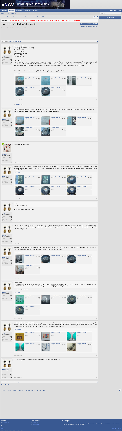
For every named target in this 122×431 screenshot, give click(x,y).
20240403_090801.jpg (56, 176)
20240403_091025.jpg (81, 186)
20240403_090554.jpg (56, 87)
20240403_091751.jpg (56, 255)
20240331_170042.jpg (81, 332)
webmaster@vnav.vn (6, 423)
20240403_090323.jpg (81, 77)
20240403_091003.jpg (56, 186)
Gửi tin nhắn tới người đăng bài (89, 26)
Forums (11, 10)
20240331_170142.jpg (56, 332)
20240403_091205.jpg (56, 295)
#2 (96, 139)
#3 (96, 162)
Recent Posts (14, 13)
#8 (96, 318)
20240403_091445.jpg (81, 295)
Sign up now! (110, 17)
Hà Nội (10, 162)
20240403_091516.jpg (30, 306)
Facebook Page (36, 422)
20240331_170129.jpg (56, 343)
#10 (96, 377)
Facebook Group (36, 424)
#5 (96, 220)
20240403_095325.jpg (56, 127)
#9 (96, 355)
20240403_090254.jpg (56, 77)
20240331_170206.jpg (81, 343)
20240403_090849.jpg (81, 176)
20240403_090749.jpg (30, 176)
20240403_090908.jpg (30, 186)
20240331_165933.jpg (30, 332)
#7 (96, 277)
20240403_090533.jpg (30, 87)
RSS (120, 428)
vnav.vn (3, 425)
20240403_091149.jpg (30, 295)
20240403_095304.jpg (30, 127)
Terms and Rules (118, 430)
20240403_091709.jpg (30, 255)
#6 (96, 243)
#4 (96, 198)
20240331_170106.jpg (30, 343)
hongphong (21, 27)
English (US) (3, 428)
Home (115, 428)
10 (11, 159)
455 (11, 60)
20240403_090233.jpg (30, 77)
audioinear (18, 104)
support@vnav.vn (5, 422)
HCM (11, 63)
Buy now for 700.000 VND (89, 24)
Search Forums (5, 13)
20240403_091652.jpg (30, 265)
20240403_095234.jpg (56, 117)
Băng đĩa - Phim (10, 27)
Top (118, 428)
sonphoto (4, 154)
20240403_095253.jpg (81, 117)
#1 (96, 99)
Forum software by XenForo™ (12, 430)
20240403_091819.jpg (81, 255)
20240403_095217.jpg (30, 117)
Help (113, 428)
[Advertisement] (49, 33)
